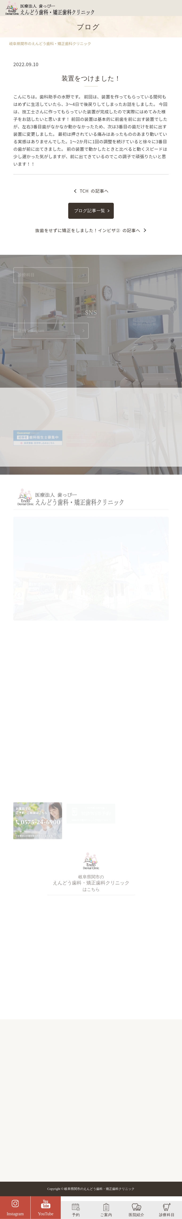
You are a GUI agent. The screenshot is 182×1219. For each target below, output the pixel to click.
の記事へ (94, 191)
